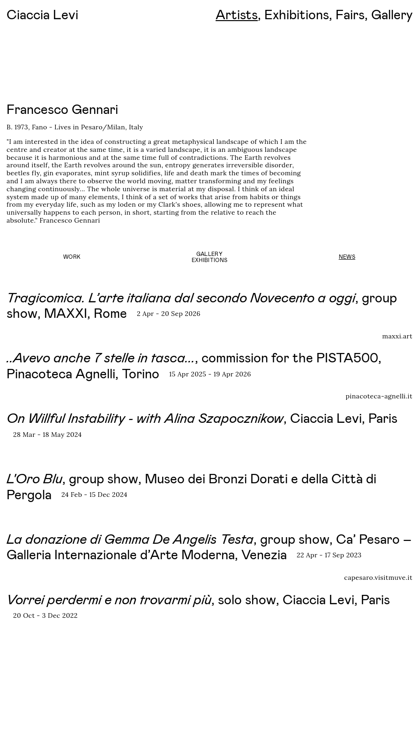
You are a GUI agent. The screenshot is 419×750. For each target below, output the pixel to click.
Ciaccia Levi (42, 14)
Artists (237, 14)
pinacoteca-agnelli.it (379, 396)
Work (72, 257)
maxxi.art (397, 336)
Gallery (391, 14)
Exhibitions (296, 14)
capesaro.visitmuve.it (378, 578)
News (347, 257)
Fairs (350, 14)
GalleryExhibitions (210, 257)
